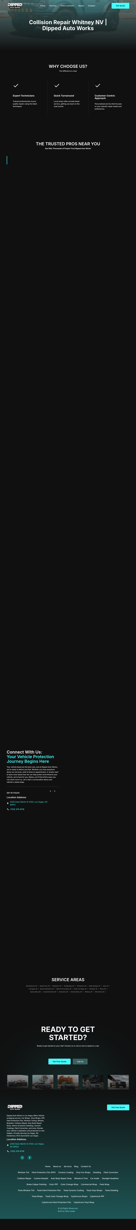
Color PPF (53, 1184)
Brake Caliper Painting (37, 1184)
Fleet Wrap (104, 1184)
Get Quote (120, 6)
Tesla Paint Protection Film (49, 1190)
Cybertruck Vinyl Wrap (84, 1202)
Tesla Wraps (37, 1196)
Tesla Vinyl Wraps (94, 1190)
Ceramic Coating (65, 1172)
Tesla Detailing (111, 1190)
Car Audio (94, 1178)
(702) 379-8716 (17, 809)
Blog (76, 1166)
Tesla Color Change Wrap (56, 1196)
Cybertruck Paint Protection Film (56, 1202)
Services (68, 1166)
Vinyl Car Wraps (83, 1172)
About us (57, 1166)
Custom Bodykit (41, 1178)
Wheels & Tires (81, 1178)
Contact (91, 6)
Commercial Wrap (89, 1184)
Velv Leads (70, 1211)
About (81, 6)
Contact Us (86, 1166)
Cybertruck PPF (97, 1196)
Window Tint (23, 1172)
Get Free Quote (59, 1061)
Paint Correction (111, 1172)
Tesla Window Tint (26, 1190)
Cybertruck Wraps (79, 1196)
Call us (80, 1061)
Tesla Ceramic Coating (73, 1190)
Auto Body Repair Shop (61, 1178)
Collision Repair (24, 1178)
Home (42, 6)
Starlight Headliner (110, 1178)
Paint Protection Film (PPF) (44, 1172)
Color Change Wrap (69, 1184)
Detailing (97, 1172)
